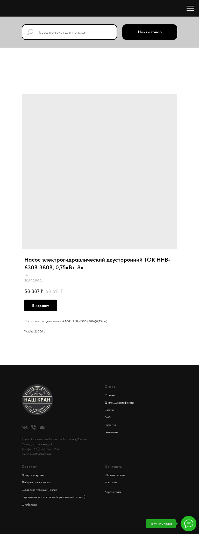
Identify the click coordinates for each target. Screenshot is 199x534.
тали (37, 482)
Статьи (109, 410)
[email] (42, 427)
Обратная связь (115, 475)
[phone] (33, 427)
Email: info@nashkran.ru (36, 454)
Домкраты (28, 475)
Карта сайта (113, 492)
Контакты (111, 482)
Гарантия (110, 425)
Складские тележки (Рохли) (39, 490)
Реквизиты (111, 432)
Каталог (29, 466)
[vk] (25, 427)
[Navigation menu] (190, 8)
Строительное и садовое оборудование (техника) (54, 497)
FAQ (108, 417)
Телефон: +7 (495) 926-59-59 (41, 449)
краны (40, 475)
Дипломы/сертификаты (119, 402)
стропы (46, 482)
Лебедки (27, 482)
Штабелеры (29, 504)
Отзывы (110, 395)
